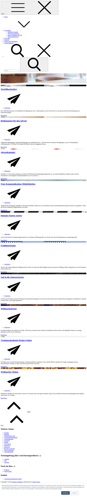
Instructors (7, 445)
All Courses (7, 444)
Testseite (6, 462)
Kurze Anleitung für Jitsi (15, 35)
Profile (6, 442)
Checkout (7, 440)
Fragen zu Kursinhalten (10, 41)
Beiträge (6, 434)
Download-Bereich (13, 37)
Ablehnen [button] (74, 493)
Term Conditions (9, 450)
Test (5, 461)
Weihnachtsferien (9, 309)
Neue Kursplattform (13, 33)
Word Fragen (8, 471)
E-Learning (20, 30)
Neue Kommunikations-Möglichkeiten (18, 184)
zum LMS (7, 38)
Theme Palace (36, 482)
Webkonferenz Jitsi (9, 436)
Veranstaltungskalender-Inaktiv (13, 479)
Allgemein (7, 108)
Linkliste (6, 459)
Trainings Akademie (17, 482)
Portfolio (6, 40)
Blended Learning (13, 32)
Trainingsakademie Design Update (16, 340)
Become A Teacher (9, 448)
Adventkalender (8, 152)
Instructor (7, 447)
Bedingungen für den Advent (14, 121)
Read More (4, 115)
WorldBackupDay (9, 89)
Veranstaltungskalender (10, 437)
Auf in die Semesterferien (12, 277)
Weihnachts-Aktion (9, 372)
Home (6, 17)
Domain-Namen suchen (11, 215)
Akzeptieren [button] (65, 493)
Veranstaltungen (8, 43)
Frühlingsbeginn (8, 245)
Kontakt (6, 433)
